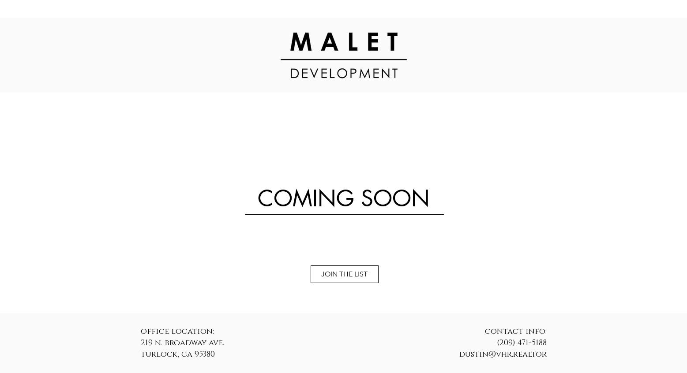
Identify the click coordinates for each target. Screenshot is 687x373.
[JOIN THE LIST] (345, 274)
